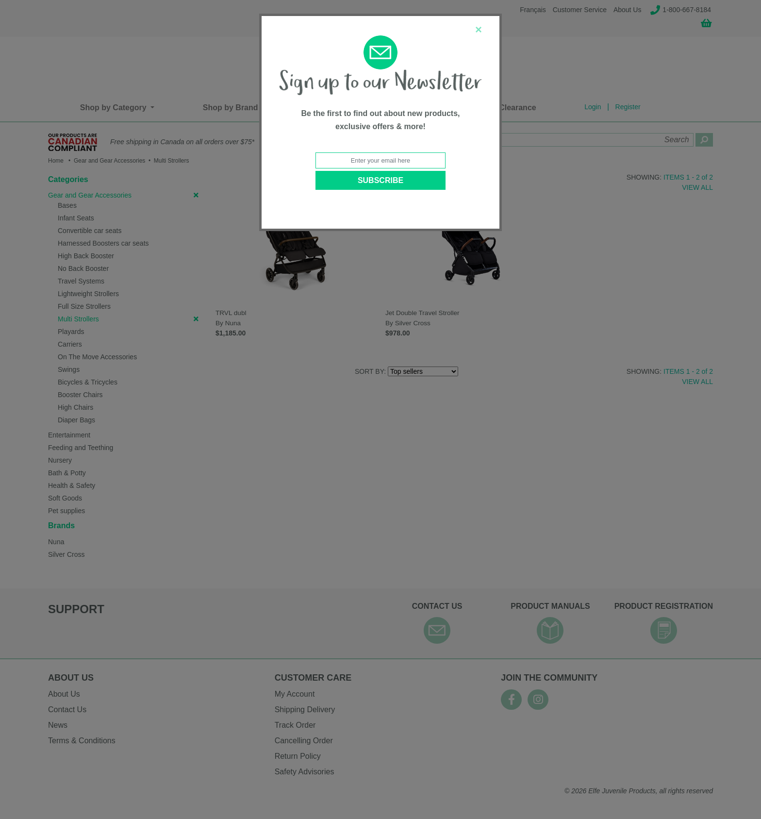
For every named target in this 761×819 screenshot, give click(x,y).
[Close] (478, 29)
